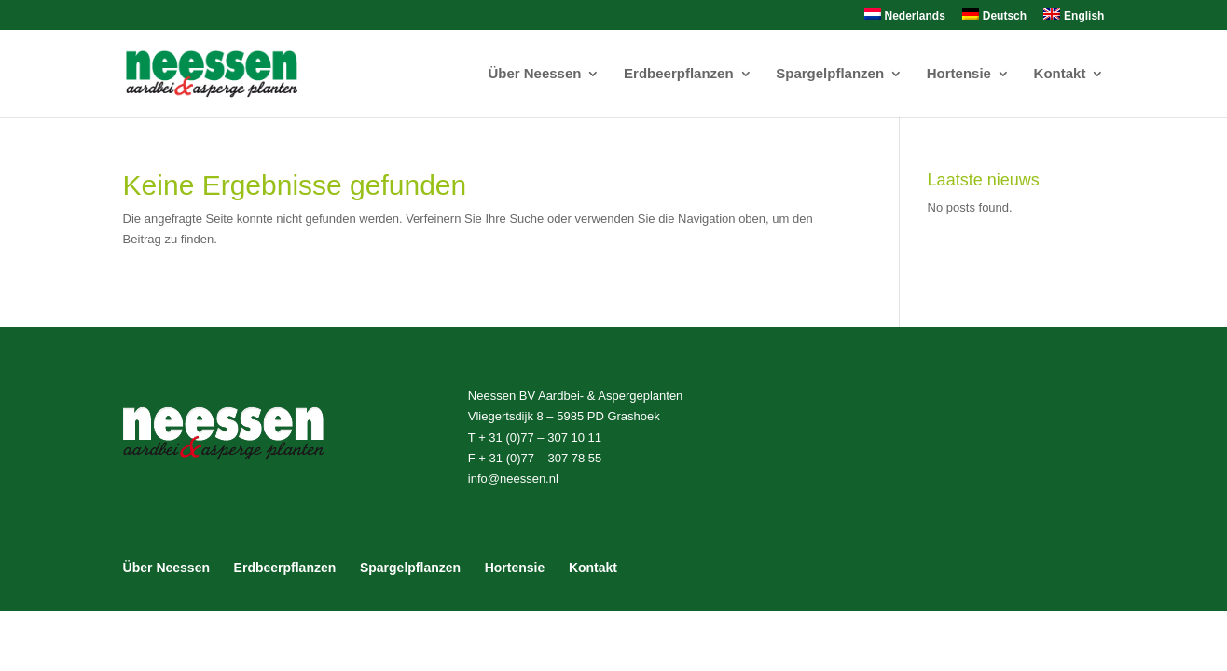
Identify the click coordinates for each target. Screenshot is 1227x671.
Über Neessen (534, 74)
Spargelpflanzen (830, 74)
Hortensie (959, 74)
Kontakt (1060, 74)
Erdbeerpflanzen (679, 74)
